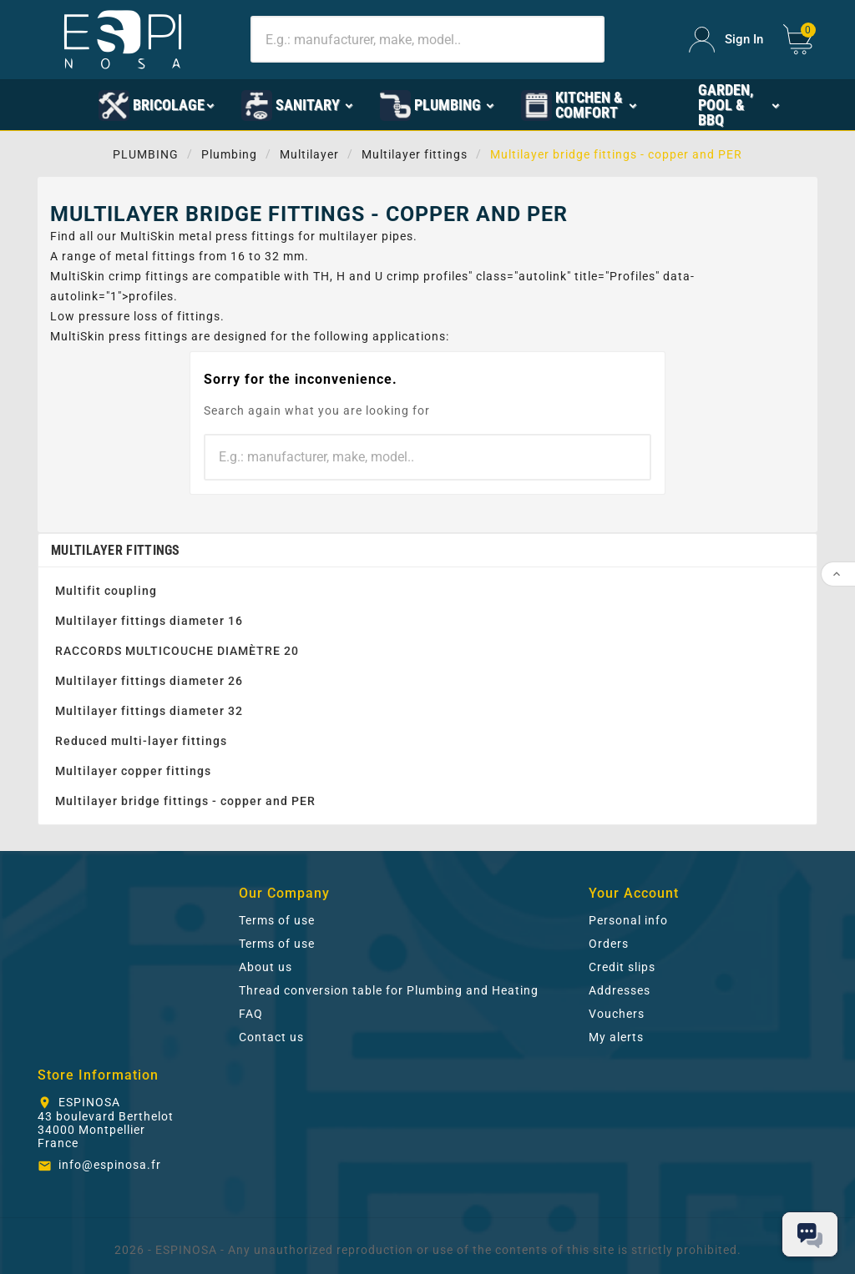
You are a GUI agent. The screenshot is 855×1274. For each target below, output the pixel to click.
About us (265, 967)
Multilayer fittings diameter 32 (149, 711)
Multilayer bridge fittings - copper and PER (185, 801)
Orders (609, 943)
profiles (445, 276)
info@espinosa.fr (109, 1164)
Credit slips (622, 967)
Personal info (628, 920)
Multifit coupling (106, 590)
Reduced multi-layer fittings (141, 741)
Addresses (619, 990)
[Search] (427, 39)
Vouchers (617, 1013)
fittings (273, 236)
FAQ (251, 1013)
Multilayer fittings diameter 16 (149, 620)
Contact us (271, 1037)
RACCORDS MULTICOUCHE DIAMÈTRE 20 (177, 650)
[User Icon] (726, 40)
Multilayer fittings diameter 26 (149, 680)
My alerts (616, 1037)
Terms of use (277, 920)
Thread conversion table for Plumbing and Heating (389, 990)
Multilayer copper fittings (133, 771)
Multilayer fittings (115, 550)
